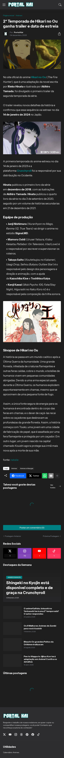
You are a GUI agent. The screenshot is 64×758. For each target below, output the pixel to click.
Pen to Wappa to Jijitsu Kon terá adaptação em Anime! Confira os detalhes (40, 659)
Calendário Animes (11, 752)
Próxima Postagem (51, 536)
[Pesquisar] (60, 5)
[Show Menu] (4, 4)
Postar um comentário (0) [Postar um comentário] (32, 527)
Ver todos (52, 486)
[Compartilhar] (58, 33)
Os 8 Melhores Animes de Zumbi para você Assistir (40, 627)
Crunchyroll (24, 170)
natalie (14, 459)
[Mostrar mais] (57, 475)
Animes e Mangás (26, 468)
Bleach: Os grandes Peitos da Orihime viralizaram (38, 643)
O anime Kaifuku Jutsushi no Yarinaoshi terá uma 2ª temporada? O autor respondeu (41, 611)
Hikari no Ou (38, 77)
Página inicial (8, 15)
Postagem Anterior (13, 536)
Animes (19, 15)
